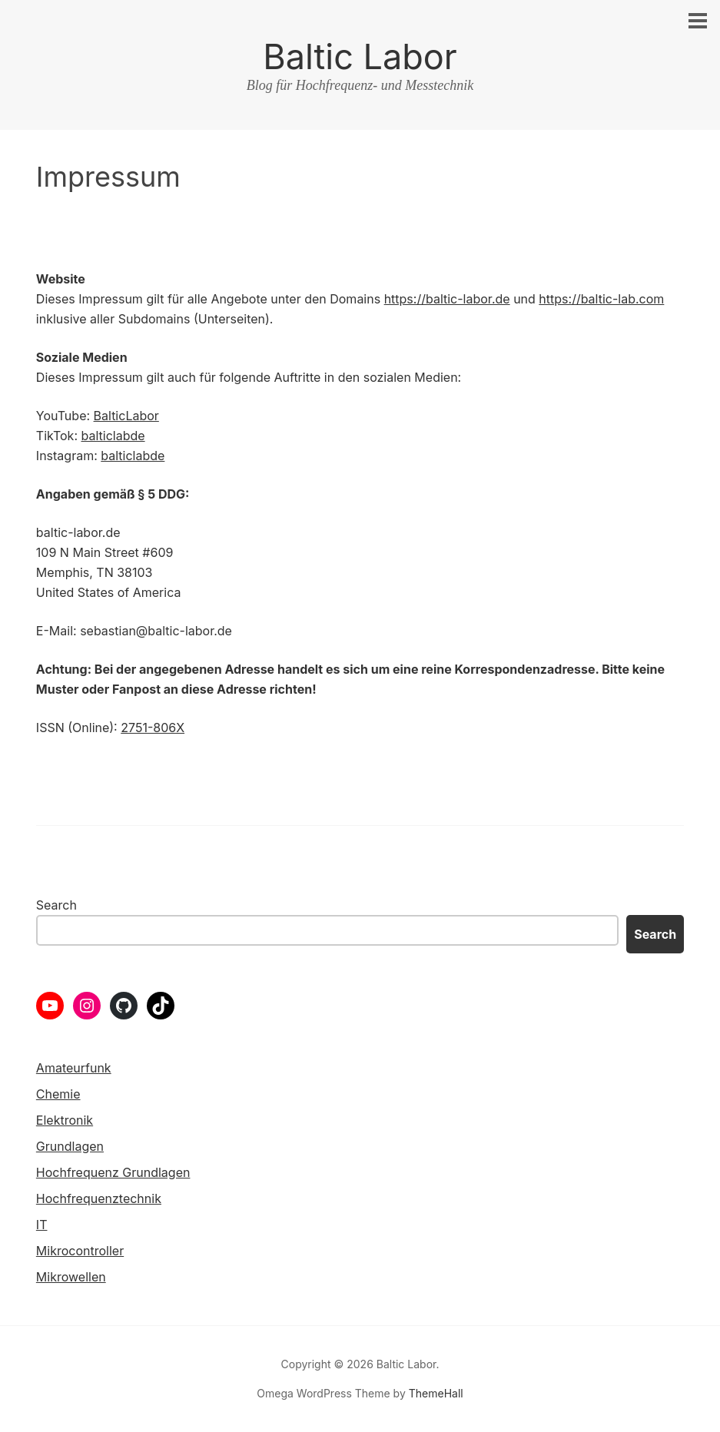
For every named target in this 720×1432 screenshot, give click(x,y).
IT (42, 1224)
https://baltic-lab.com (601, 299)
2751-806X (152, 727)
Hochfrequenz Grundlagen (113, 1172)
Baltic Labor (359, 56)
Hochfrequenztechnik (98, 1198)
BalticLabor (126, 415)
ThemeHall (436, 1393)
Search (56, 905)
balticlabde (112, 435)
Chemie (58, 1094)
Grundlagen (70, 1146)
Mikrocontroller (80, 1250)
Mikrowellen (71, 1276)
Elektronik (64, 1120)
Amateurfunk (73, 1068)
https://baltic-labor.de (447, 299)
